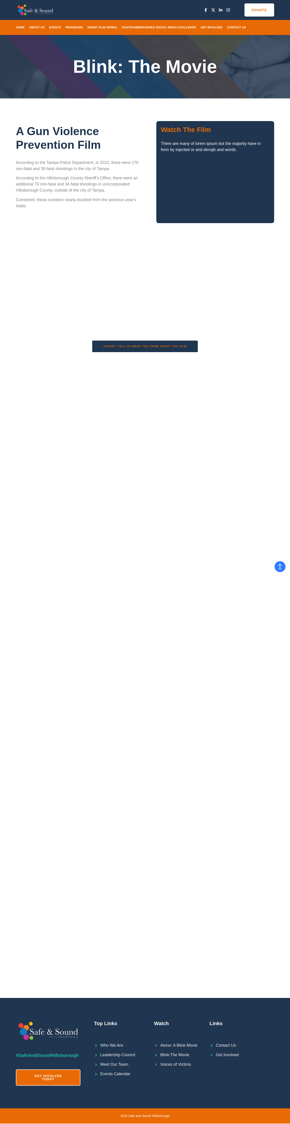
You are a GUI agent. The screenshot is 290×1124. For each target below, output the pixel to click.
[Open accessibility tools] (280, 566)
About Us (37, 27)
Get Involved (211, 27)
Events (55, 27)
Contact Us (236, 27)
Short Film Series (102, 27)
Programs (74, 27)
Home (20, 27)
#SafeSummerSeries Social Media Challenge (158, 27)
